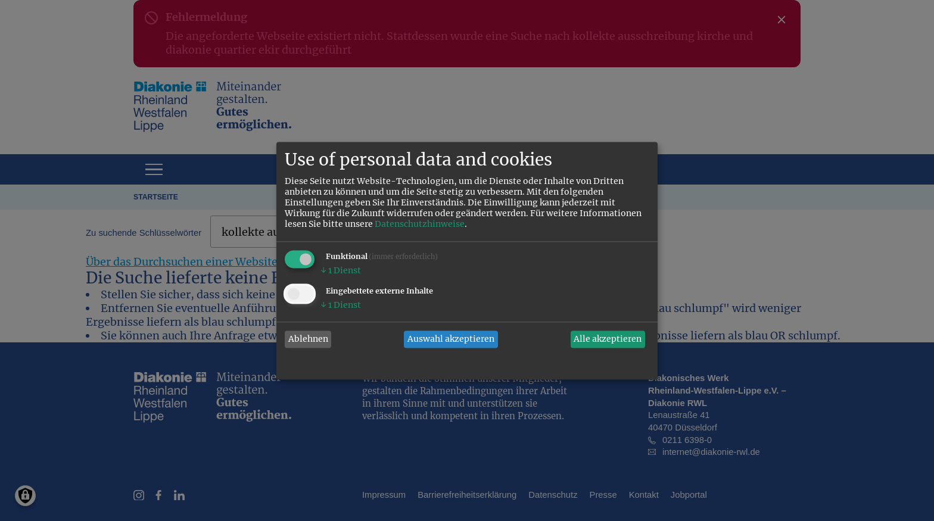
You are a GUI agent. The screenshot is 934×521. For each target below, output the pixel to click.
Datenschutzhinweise (420, 224)
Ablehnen (308, 339)
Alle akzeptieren (608, 339)
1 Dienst (340, 270)
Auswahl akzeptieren (450, 339)
